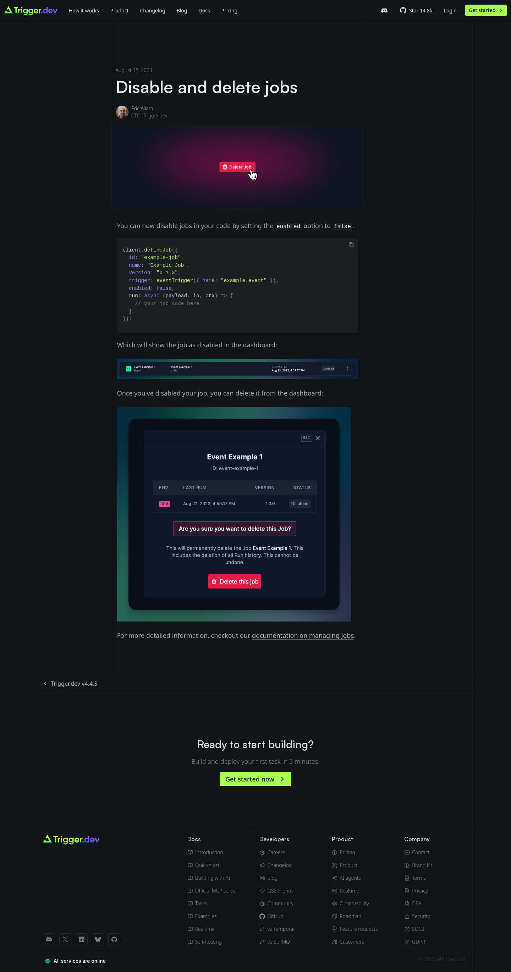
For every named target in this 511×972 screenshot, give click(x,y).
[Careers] (276, 852)
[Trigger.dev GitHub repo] (416, 11)
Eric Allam (142, 108)
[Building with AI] (212, 878)
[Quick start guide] (212, 865)
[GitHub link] (114, 939)
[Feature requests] (355, 929)
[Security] (418, 916)
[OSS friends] (276, 890)
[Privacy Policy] (418, 890)
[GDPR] (418, 941)
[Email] (418, 852)
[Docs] (204, 10)
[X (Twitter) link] (65, 939)
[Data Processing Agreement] (418, 903)
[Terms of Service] (418, 878)
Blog (182, 10)
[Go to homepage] (30, 10)
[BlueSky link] (98, 939)
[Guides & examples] (212, 916)
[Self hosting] (212, 941)
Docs (204, 10)
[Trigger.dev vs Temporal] (276, 929)
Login (450, 10)
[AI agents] (355, 878)
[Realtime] (355, 890)
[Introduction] (212, 852)
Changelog (152, 10)
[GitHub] (276, 916)
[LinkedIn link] (82, 939)
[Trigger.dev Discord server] (384, 11)
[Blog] (182, 10)
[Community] (276, 903)
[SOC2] (418, 929)
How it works (84, 10)
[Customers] (355, 941)
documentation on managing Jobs (303, 635)
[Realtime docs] (212, 929)
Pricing (229, 10)
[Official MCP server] (212, 890)
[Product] (119, 10)
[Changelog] (152, 10)
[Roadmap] (355, 916)
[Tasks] (212, 903)
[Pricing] (355, 852)
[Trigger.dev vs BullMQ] (276, 941)
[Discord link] (49, 939)
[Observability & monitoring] (355, 903)
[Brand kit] (418, 865)
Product (119, 10)
